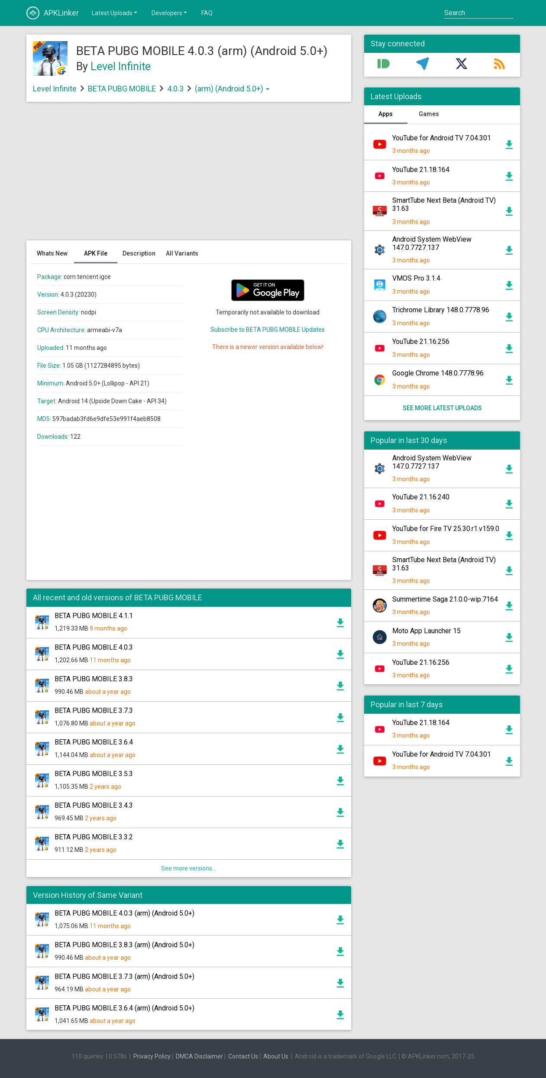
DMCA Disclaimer (199, 1056)
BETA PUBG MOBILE (122, 88)
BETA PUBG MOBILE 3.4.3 (94, 805)
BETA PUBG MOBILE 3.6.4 (94, 742)
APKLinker (52, 12)
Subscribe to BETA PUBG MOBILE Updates (267, 329)
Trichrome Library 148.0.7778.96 (440, 310)
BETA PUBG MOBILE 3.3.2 (94, 837)
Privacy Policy (152, 1056)
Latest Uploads (115, 12)
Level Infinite (120, 66)
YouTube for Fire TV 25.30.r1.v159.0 (445, 528)
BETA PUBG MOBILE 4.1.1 (94, 616)
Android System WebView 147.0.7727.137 (432, 243)
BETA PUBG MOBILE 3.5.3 (94, 774)
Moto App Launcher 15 (426, 631)
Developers (170, 12)
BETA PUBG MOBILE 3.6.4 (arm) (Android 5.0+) (124, 1008)
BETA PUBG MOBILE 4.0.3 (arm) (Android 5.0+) (124, 913)
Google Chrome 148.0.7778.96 (438, 373)
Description (139, 253)
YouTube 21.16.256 (420, 341)
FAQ (207, 13)
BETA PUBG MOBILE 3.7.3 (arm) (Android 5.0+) (124, 976)
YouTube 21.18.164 (420, 169)
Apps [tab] (385, 113)
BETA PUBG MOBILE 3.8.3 (94, 679)
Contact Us (243, 1056)
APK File (95, 253)
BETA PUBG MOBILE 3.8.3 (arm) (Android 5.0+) (124, 945)
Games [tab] (429, 113)
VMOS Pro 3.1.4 (416, 278)
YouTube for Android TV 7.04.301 (441, 138)
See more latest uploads (441, 408)
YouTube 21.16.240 (420, 497)
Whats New (52, 253)
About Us (275, 1056)
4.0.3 (176, 88)
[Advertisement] (188, 175)
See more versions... (188, 868)
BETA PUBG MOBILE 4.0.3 (94, 647)
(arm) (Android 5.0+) (232, 88)
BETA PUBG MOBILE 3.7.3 (94, 710)
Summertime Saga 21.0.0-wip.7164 (445, 599)
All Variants (182, 253)
